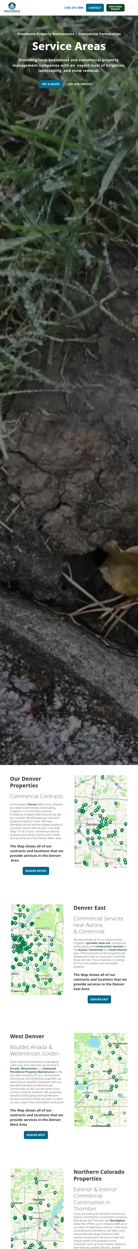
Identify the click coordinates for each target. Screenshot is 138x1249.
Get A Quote (51, 84)
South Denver (118, 950)
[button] (133, 8)
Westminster (29, 1068)
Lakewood (49, 1068)
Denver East (99, 999)
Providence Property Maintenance (32, 1072)
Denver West (36, 1135)
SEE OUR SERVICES (80, 84)
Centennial (96, 950)
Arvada (14, 1068)
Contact (95, 8)
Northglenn (117, 1220)
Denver (32, 804)
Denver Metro (35, 871)
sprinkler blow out (98, 943)
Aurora (82, 950)
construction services (109, 946)
